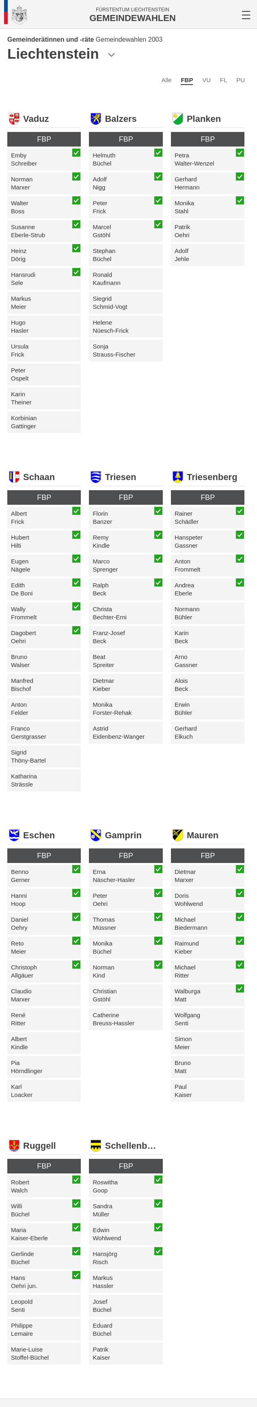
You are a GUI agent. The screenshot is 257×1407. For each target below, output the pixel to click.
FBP (187, 80)
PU (240, 80)
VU (206, 80)
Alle (167, 80)
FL (223, 80)
